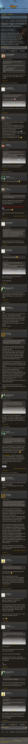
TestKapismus (4, 554)
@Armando (7, 455)
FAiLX (7, 117)
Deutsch (2, 738)
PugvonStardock (5, 82)
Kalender (10, 14)
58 (20, 50)
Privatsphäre (25, 740)
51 (9, 50)
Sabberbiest (9, 249)
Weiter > (23, 50)
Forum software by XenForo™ (17, 741)
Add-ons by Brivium (5, 742)
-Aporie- (8, 176)
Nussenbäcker (9, 222)
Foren (4, 14)
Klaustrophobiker (10, 54)
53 (13, 50)
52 (11, 50)
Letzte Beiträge (5, 17)
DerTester (8, 559)
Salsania (8, 625)
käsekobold (9, 307)
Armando (4, 302)
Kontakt (23, 738)
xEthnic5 (8, 144)
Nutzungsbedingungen (17, 740)
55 (16, 50)
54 (14, 50)
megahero (8, 593)
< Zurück (2, 50)
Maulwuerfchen (10, 288)
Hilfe (26, 738)
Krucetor (11, 82)
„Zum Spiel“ (15, 44)
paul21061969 (9, 88)
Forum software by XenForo (6, 741)
